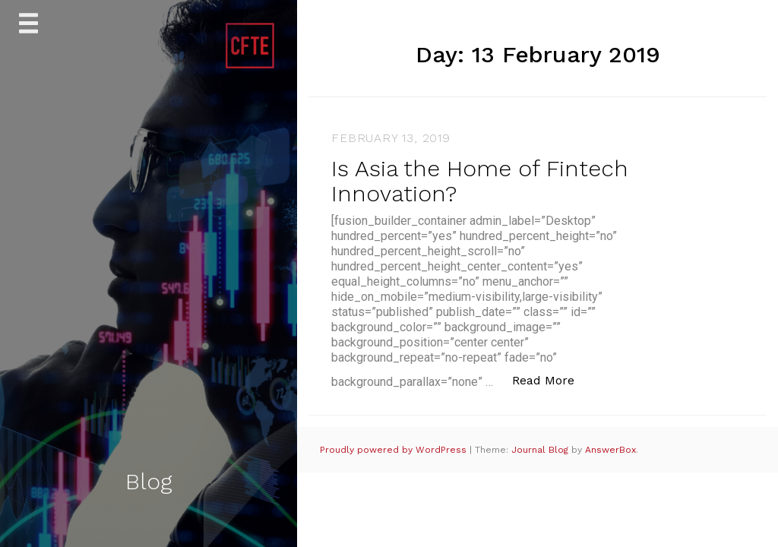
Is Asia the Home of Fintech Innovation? (479, 181)
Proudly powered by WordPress (395, 449)
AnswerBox (610, 449)
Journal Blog (541, 449)
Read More (551, 379)
